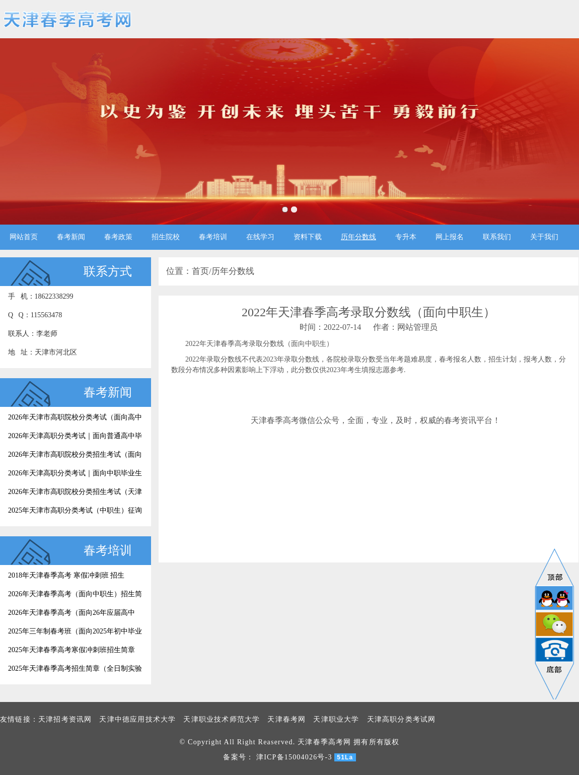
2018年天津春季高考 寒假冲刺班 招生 (66, 575)
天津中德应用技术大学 (137, 719)
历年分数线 (358, 237)
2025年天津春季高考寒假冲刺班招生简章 (71, 650)
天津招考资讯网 (65, 719)
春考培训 (213, 237)
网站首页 (24, 237)
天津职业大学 (336, 719)
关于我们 (544, 237)
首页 (200, 271)
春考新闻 (71, 237)
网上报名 (450, 237)
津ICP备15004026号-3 (294, 757)
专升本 (405, 237)
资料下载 (308, 237)
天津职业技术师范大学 (221, 719)
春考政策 (118, 237)
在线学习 (260, 237)
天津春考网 (286, 719)
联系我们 (497, 237)
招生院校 (166, 237)
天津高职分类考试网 (401, 719)
